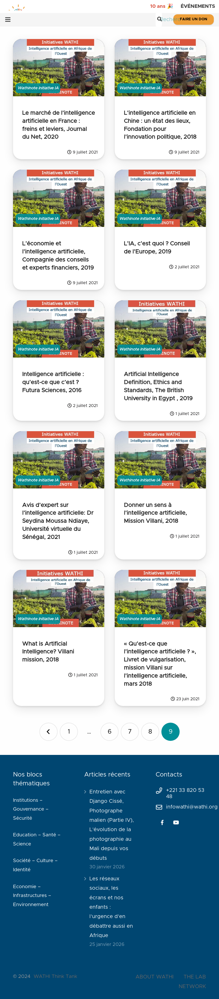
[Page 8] (150, 732)
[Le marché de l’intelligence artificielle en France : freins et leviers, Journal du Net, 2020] (58, 67)
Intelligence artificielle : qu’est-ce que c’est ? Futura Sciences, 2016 (53, 382)
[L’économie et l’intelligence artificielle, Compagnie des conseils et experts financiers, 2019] (58, 198)
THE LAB (195, 976)
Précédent (48, 732)
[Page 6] (109, 732)
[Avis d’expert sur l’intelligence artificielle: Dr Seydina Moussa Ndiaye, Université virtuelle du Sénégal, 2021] (58, 459)
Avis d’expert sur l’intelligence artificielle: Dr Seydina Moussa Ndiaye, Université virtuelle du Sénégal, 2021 (57, 521)
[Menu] (8, 19)
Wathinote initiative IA (37, 88)
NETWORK (192, 986)
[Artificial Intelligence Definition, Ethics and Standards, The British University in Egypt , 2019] (160, 329)
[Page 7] (130, 732)
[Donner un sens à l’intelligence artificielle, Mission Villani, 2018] (160, 459)
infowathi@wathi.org (192, 807)
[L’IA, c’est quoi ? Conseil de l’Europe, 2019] (160, 198)
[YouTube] (176, 822)
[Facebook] (162, 822)
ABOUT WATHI (155, 976)
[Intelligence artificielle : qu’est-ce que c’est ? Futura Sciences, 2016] (58, 329)
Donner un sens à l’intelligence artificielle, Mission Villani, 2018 (155, 513)
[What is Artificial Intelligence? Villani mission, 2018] (58, 598)
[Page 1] (69, 732)
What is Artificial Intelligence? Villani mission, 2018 (48, 652)
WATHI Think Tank (55, 976)
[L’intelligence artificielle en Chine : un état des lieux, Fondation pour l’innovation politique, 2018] (160, 67)
